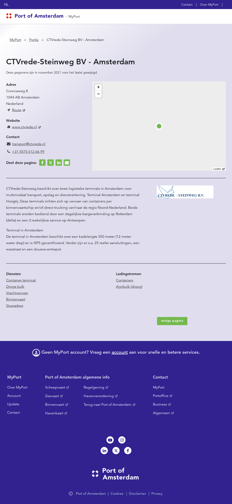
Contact (187, 4)
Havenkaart (54, 413)
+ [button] (98, 87)
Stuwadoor (14, 305)
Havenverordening (99, 396)
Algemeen (161, 413)
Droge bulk (15, 286)
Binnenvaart (15, 299)
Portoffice (160, 396)
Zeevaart (52, 396)
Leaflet (217, 169)
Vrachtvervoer (17, 293)
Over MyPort (209, 4)
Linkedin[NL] (104, 450)
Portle (34, 40)
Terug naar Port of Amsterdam (107, 404)
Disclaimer (137, 493)
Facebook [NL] (127, 450)
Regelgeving (94, 387)
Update (13, 404)
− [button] (98, 94)
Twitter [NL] (116, 450)
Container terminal (21, 280)
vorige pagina (172, 321)
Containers (124, 280)
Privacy (157, 493)
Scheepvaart (55, 387)
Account (14, 396)
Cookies (117, 493)
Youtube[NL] (110, 440)
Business (160, 404)
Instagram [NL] (122, 440)
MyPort (74, 16)
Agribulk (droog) (129, 286)
